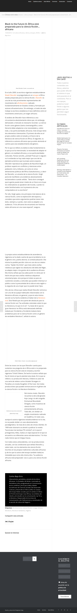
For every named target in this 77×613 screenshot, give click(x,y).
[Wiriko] (20, 7)
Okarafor (39, 98)
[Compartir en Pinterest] (9, 521)
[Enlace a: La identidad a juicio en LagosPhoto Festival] (44, 538)
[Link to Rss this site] (70, 609)
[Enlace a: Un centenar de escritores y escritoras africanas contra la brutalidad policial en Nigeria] (38, 538)
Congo (35, 508)
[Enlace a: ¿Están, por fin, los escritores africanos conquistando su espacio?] (17, 538)
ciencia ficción (27, 508)
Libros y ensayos (30, 33)
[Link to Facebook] (58, 609)
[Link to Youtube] (67, 609)
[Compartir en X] (6, 521)
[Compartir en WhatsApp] (8, 521)
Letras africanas (20, 33)
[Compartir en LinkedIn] (10, 521)
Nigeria (28, 511)
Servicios (54, 1)
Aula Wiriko (47, 1)
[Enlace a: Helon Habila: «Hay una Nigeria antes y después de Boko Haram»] (12, 538)
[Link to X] (61, 609)
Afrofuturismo (17, 508)
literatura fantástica (18, 511)
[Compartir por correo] (12, 521)
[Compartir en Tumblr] (11, 521)
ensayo (36, 95)
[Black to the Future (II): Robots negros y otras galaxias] (75, 306)
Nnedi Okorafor (11, 95)
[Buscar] (29, 559)
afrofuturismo (22, 103)
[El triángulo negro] (1, 306)
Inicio (29, 1)
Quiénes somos (37, 1)
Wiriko (38, 33)
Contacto (69, 1)
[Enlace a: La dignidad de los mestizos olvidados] (28, 538)
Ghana (40, 508)
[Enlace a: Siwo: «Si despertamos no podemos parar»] (33, 538)
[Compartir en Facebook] (5, 521)
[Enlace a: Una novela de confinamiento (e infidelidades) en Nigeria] (7, 538)
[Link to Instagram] (64, 609)
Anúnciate (62, 1)
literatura (8, 511)
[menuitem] (29, 1)
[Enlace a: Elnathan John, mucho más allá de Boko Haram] (23, 538)
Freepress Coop (19, 610)
